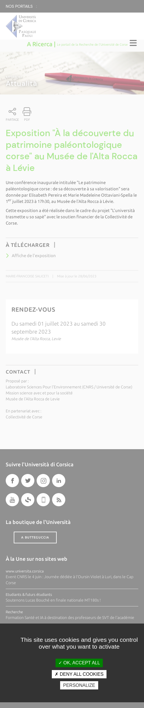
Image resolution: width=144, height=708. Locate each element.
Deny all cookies (79, 674)
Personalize (79, 685)
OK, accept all (79, 662)
